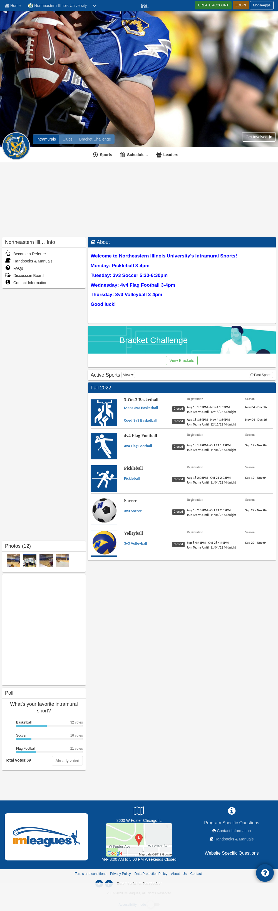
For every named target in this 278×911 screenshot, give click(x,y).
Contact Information (26, 283)
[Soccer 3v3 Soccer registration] (209, 510)
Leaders (170, 154)
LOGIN (241, 5)
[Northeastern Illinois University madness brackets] (95, 139)
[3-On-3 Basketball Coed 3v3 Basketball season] (256, 420)
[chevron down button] (95, 5)
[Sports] (103, 154)
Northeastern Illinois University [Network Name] (57, 5)
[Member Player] (144, 5)
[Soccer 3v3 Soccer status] (179, 512)
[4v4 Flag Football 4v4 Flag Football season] (256, 445)
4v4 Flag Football (140, 435)
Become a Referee (25, 254)
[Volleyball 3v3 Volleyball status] (179, 544)
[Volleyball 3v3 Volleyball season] (256, 543)
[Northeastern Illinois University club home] (67, 139)
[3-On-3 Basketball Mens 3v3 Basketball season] (256, 407)
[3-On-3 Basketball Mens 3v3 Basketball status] (179, 409)
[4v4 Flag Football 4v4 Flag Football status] (179, 447)
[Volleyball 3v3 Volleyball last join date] (211, 547)
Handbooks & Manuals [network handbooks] (234, 839)
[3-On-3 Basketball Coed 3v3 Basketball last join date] (211, 424)
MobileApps (261, 5)
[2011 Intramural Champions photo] (29, 560)
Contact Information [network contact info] (234, 831)
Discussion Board (24, 275)
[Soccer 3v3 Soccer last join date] (211, 515)
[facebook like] (44, 629)
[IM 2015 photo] (13, 560)
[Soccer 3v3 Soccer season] (256, 510)
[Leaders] (167, 154)
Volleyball (133, 533)
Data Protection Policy (151, 874)
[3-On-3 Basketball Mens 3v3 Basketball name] (141, 407)
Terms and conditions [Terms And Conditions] (90, 874)
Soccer (130, 500)
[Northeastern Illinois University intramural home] (46, 139)
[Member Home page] (12, 5)
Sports (106, 154)
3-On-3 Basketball (141, 399)
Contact (196, 874)
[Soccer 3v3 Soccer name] (133, 510)
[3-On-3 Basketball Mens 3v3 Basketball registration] (208, 407)
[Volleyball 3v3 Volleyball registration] (208, 543)
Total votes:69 (18, 760)
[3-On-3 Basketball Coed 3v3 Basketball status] (179, 421)
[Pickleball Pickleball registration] (209, 478)
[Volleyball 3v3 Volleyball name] (135, 543)
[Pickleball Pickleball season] (256, 478)
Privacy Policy (120, 874)
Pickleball (133, 468)
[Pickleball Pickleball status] (179, 479)
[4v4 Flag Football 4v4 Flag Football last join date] (211, 450)
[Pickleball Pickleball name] (132, 478)
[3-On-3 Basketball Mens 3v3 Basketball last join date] (211, 412)
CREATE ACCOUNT (213, 5)
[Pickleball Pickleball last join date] (211, 482)
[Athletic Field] (139, 839)
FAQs (14, 268)
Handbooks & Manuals (29, 261)
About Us (179, 874)
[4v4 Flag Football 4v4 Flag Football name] (138, 445)
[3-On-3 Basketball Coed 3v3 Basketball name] (140, 420)
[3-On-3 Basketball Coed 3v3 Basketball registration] (208, 420)
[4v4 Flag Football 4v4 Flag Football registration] (209, 445)
